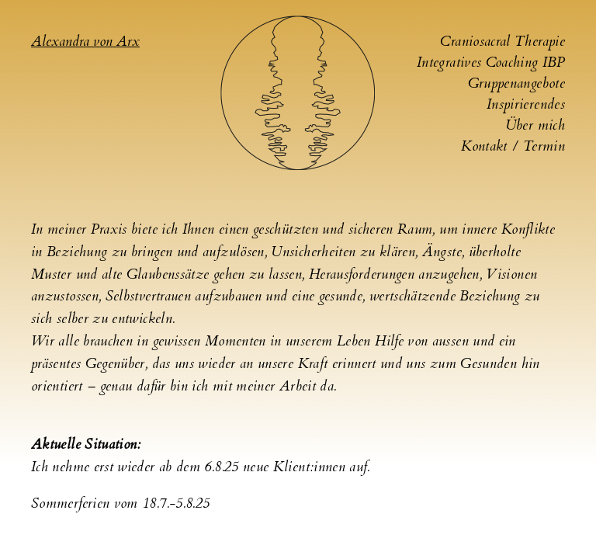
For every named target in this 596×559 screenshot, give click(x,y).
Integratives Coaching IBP (491, 62)
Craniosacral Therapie (502, 41)
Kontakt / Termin (513, 146)
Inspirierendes (526, 104)
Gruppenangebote (516, 83)
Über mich (535, 125)
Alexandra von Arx (85, 41)
